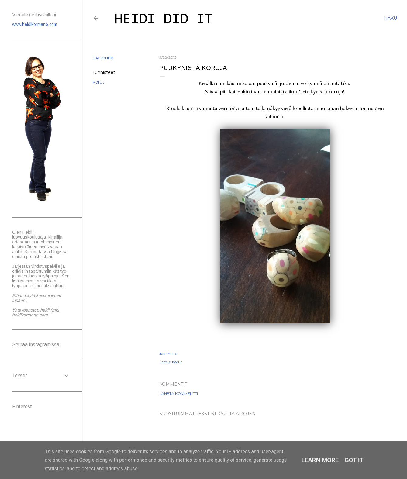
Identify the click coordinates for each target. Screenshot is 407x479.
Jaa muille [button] (102, 57)
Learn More (320, 460)
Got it (354, 460)
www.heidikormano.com (34, 24)
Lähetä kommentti (178, 393)
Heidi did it (163, 19)
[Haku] (390, 18)
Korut (98, 82)
